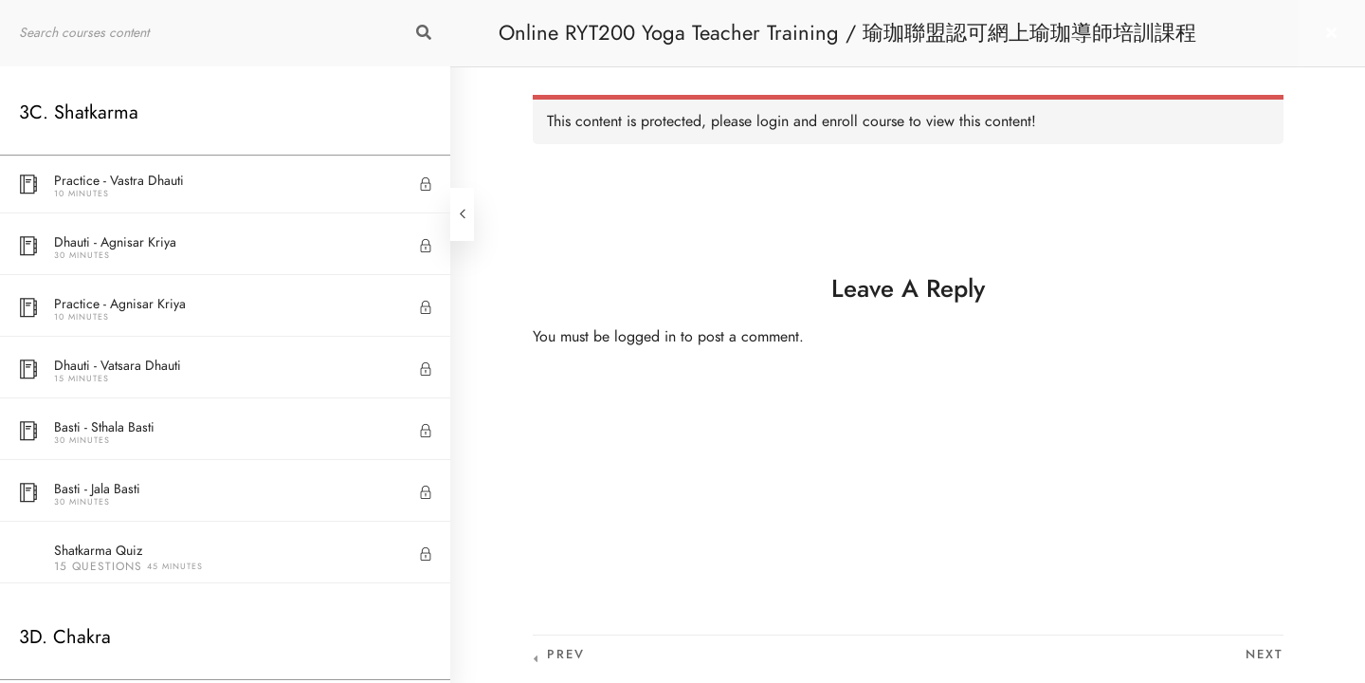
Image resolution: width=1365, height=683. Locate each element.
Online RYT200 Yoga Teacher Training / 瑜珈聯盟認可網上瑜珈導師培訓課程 (847, 32)
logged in (645, 336)
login (772, 121)
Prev (566, 654)
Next (1264, 654)
